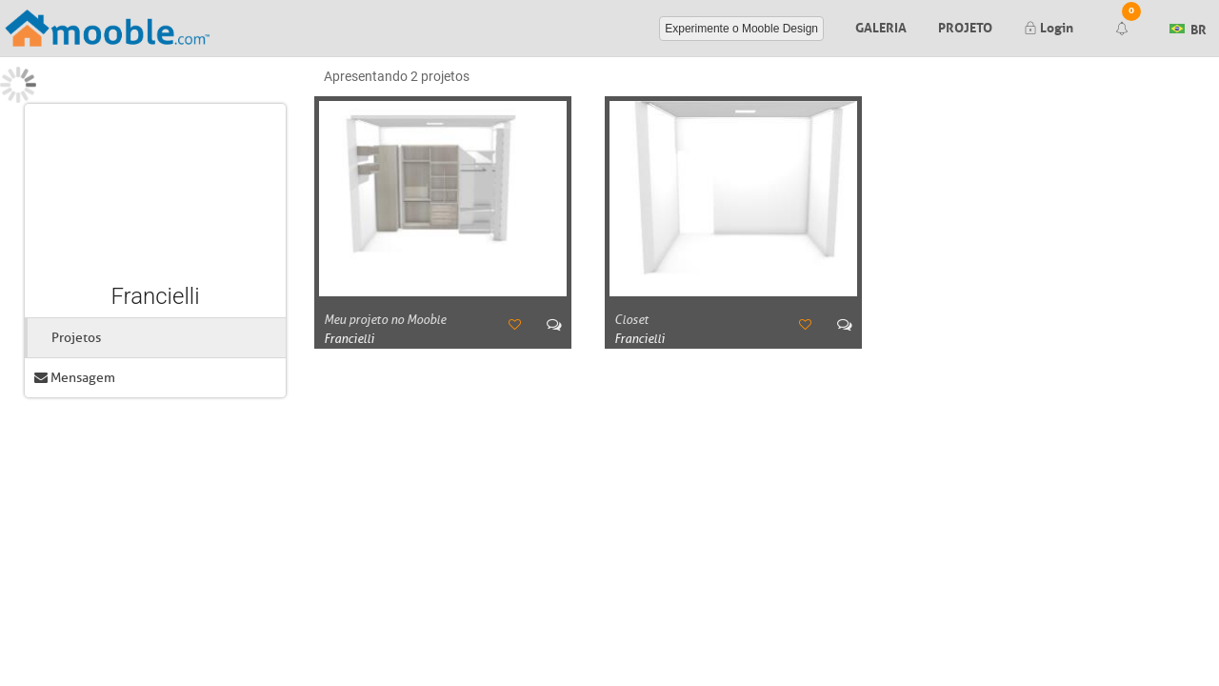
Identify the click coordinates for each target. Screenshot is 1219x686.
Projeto (965, 25)
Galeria (881, 25)
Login (1048, 25)
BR (1188, 26)
